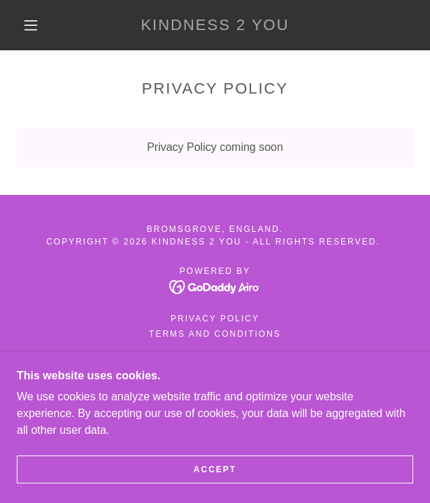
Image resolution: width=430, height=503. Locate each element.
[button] (37, 25)
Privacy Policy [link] (215, 318)
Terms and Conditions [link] (215, 334)
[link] (215, 25)
